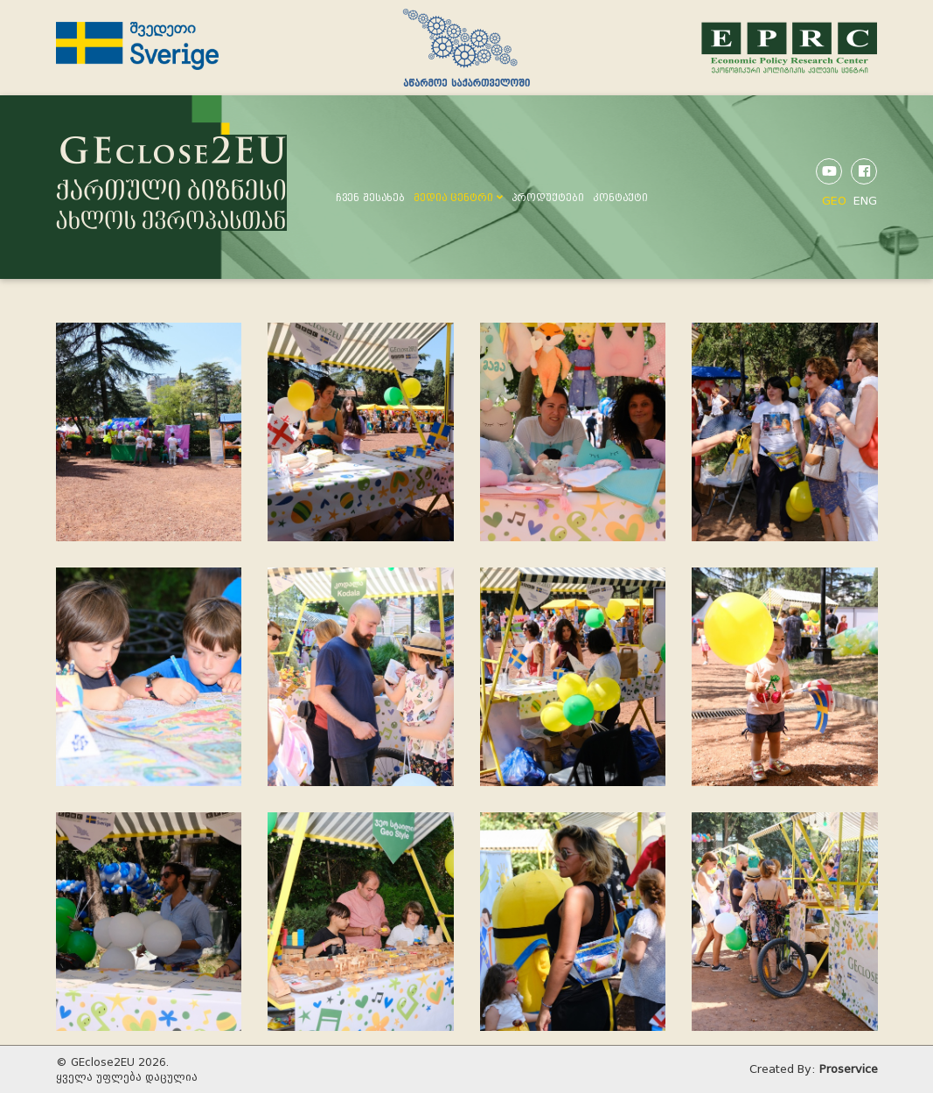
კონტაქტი (620, 197)
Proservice (848, 1069)
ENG (865, 200)
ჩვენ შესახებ (370, 197)
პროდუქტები (548, 197)
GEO (834, 200)
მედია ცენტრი (458, 197)
